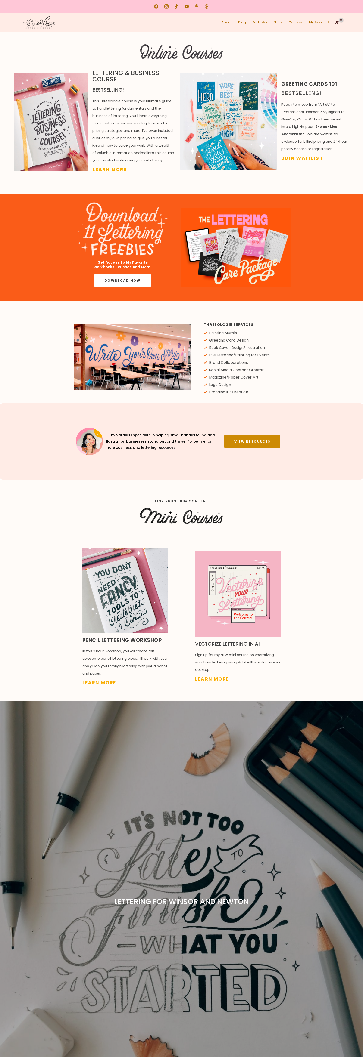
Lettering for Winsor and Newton (181, 897)
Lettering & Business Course (131, 74)
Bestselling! (108, 84)
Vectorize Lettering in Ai (229, 640)
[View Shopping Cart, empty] (336, 22)
